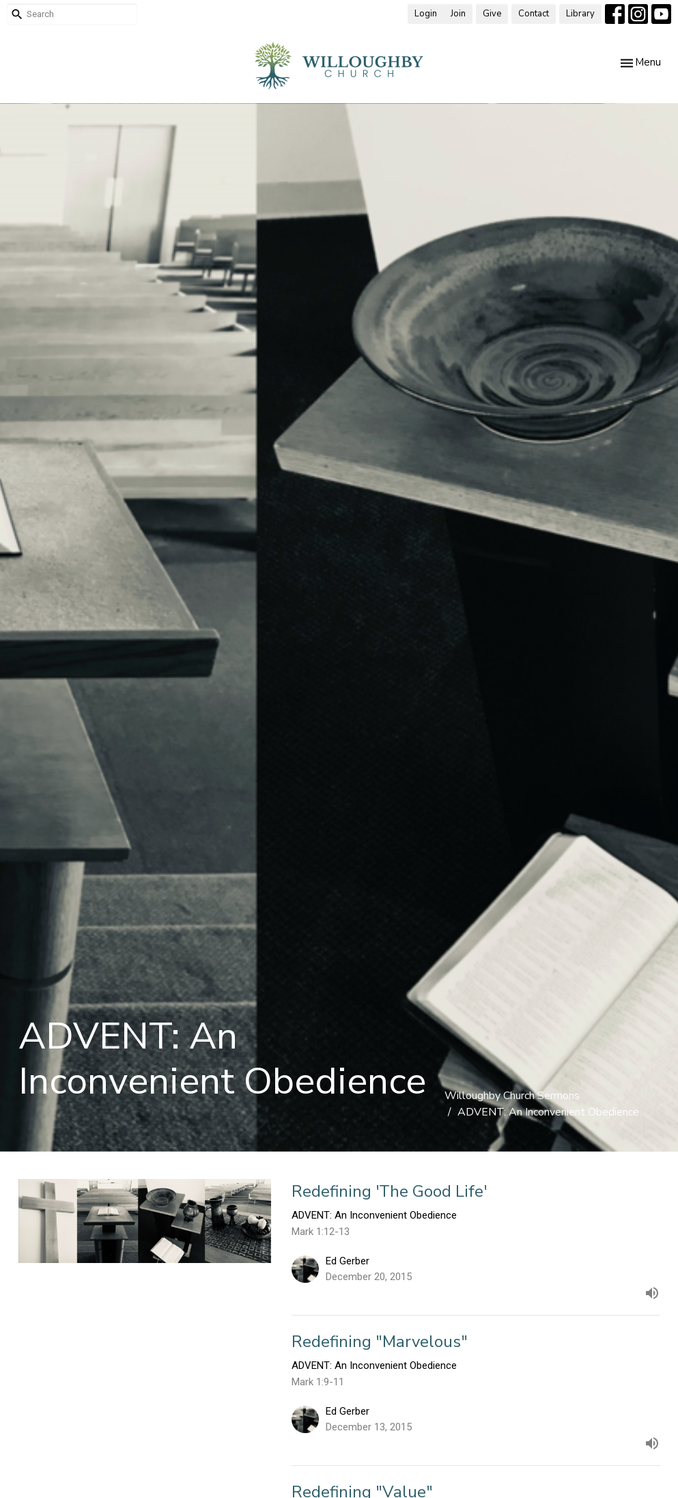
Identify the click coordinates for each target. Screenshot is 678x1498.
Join (458, 14)
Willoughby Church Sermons (512, 1095)
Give (492, 14)
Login (425, 14)
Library (580, 14)
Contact (533, 14)
